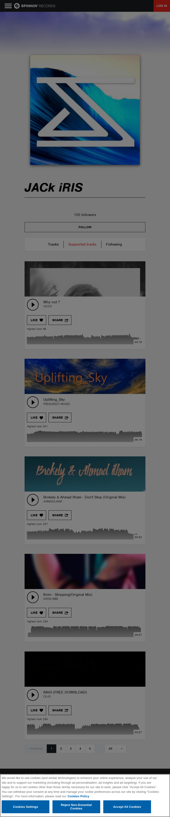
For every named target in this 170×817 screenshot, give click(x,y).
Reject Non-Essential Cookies (76, 806)
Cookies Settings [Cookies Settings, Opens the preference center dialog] (25, 807)
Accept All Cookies (127, 807)
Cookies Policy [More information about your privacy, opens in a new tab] (78, 796)
